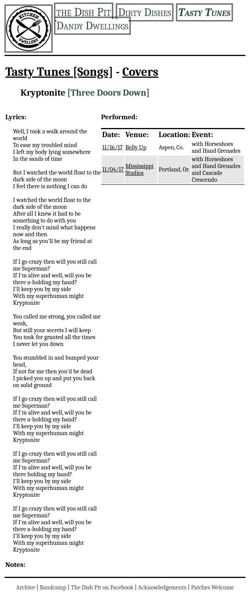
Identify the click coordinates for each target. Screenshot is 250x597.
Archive (25, 587)
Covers (140, 72)
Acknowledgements (162, 587)
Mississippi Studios (139, 169)
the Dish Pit (83, 12)
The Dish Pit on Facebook (102, 587)
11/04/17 (113, 169)
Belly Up (135, 147)
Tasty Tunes (204, 12)
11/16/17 (112, 147)
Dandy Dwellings (92, 25)
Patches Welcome (212, 587)
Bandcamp (53, 587)
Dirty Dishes (144, 12)
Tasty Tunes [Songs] (59, 72)
